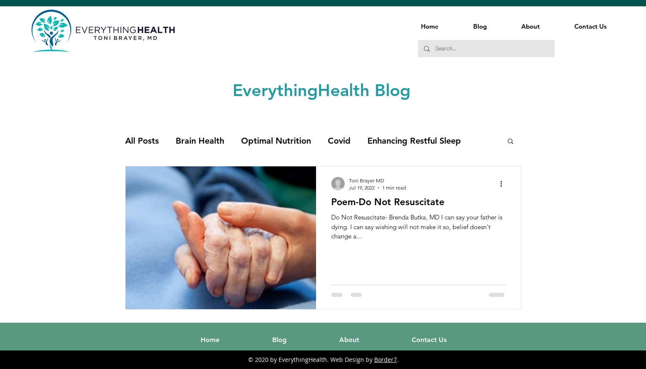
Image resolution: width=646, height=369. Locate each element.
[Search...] (486, 48)
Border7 (385, 360)
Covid (339, 141)
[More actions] (504, 184)
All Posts (142, 141)
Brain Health (200, 141)
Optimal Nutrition (276, 141)
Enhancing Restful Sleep (414, 141)
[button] (511, 141)
